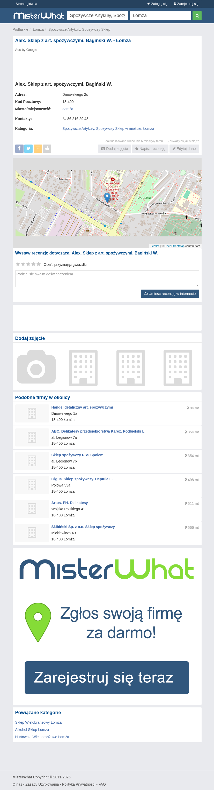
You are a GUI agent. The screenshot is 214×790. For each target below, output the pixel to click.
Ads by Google (26, 50)
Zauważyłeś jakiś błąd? (183, 140)
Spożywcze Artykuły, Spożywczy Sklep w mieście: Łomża (108, 128)
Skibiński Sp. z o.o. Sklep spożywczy (83, 526)
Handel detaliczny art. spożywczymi (82, 407)
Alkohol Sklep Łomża (32, 729)
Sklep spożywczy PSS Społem (77, 455)
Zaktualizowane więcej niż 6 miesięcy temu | (136, 140)
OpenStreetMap (174, 246)
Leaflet (155, 246)
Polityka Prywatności (78, 784)
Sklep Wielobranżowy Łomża (38, 722)
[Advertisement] (107, 65)
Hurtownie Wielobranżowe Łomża (42, 736)
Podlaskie (20, 29)
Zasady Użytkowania (42, 784)
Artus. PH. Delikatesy (69, 503)
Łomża (38, 29)
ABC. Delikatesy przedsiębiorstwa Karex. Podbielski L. (98, 431)
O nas (17, 784)
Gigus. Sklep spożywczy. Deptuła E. (82, 479)
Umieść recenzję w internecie (170, 294)
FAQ (102, 784)
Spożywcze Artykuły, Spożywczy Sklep (79, 29)
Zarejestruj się (186, 4)
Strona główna (26, 4)
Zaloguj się (157, 4)
